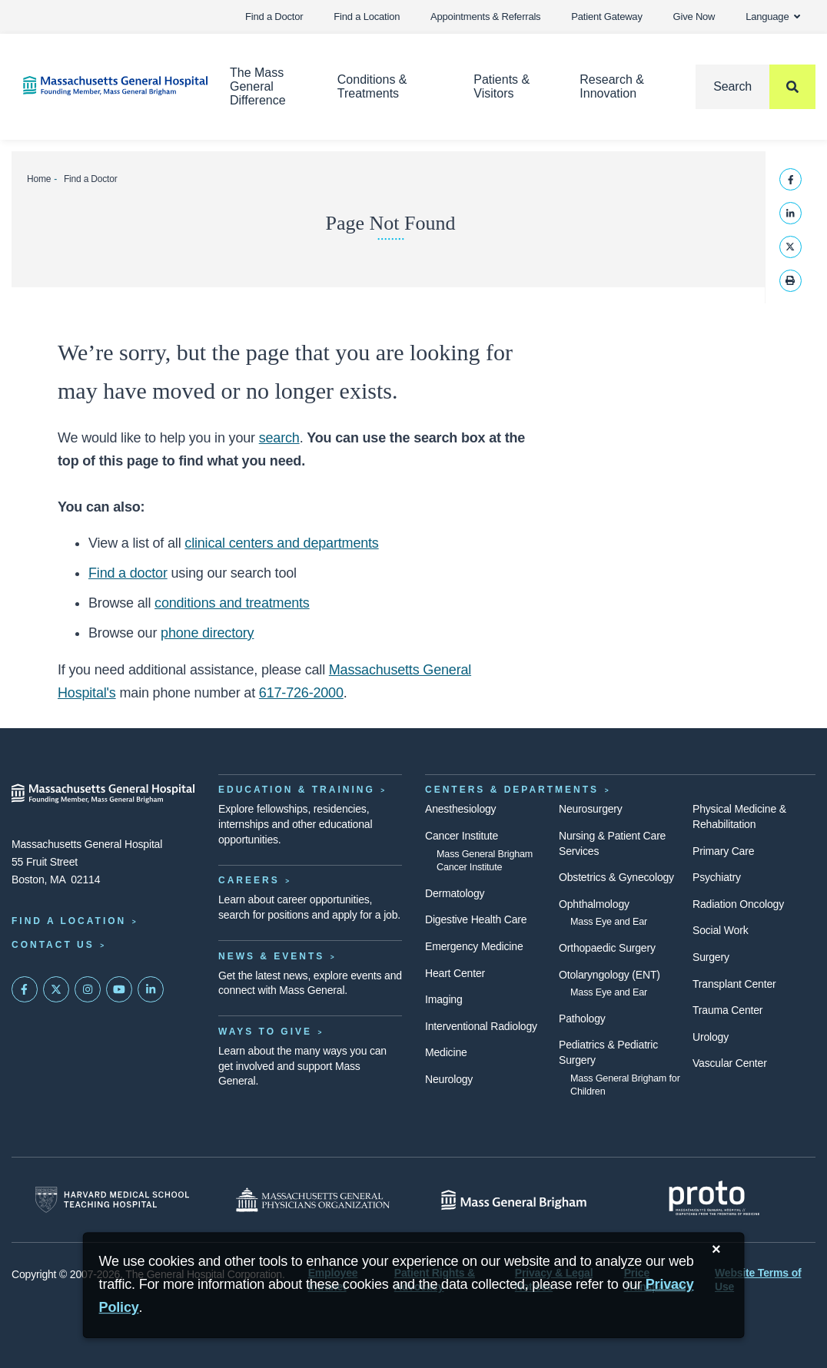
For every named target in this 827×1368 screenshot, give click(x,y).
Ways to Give (265, 1031)
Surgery (710, 957)
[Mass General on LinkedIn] (151, 989)
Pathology (582, 1018)
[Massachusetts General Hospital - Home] (103, 793)
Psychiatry (716, 877)
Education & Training (296, 789)
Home (39, 179)
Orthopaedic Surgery (607, 948)
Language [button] (773, 16)
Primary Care (723, 851)
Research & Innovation (612, 86)
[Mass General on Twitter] (56, 989)
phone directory (207, 633)
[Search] (755, 87)
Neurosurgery (591, 809)
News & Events (271, 956)
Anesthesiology (460, 809)
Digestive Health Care (475, 919)
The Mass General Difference (258, 86)
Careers (249, 880)
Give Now (694, 16)
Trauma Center (727, 1010)
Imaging (444, 999)
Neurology (449, 1079)
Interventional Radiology (481, 1026)
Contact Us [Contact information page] (53, 944)
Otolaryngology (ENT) (609, 975)
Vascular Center (729, 1063)
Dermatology (454, 893)
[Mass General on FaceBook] (25, 989)
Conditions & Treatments (372, 86)
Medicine (446, 1052)
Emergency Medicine (474, 946)
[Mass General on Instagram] (88, 989)
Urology (710, 1037)
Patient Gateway (606, 16)
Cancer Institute (461, 836)
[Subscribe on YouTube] (119, 989)
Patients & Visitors (501, 86)
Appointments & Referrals (485, 16)
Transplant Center (734, 984)
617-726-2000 (301, 693)
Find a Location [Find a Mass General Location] (69, 921)
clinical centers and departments (281, 543)
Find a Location (367, 16)
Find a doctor (128, 573)
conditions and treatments (232, 603)
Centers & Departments (512, 789)
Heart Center (455, 973)
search (279, 438)
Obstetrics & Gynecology (616, 877)
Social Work (720, 930)
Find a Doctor (274, 16)
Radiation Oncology (738, 904)
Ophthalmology (594, 904)
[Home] (103, 85)
